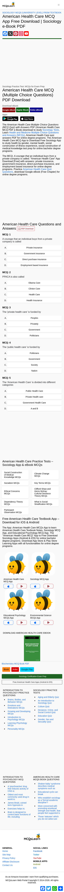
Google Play (27, 669)
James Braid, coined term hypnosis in (17, 804)
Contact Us (7, 865)
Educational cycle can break (48, 793)
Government (34, 330)
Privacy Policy (8, 858)
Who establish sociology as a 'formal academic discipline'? (49, 800)
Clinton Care (34, 289)
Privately (34, 324)
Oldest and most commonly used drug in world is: (18, 796)
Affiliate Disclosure (10, 861)
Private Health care (34, 397)
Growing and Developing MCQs (19, 712)
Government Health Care (34, 403)
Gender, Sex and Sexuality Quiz (46, 720)
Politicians (34, 335)
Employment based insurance (34, 265)
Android (36, 864)
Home (5, 851)
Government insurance (34, 253)
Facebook (37, 851)
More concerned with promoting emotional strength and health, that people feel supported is (49, 809)
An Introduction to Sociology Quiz (46, 701)
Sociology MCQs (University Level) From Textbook (31, 12)
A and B (34, 408)
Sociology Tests (51, 130)
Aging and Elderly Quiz (48, 697)
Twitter (36, 854)
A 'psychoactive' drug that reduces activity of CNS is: (18, 788)
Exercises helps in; (16, 808)
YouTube (37, 858)
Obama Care (34, 283)
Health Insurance (34, 300)
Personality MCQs (16, 729)
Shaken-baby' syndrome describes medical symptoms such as (49, 786)
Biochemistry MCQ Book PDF (15, 664)
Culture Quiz (44, 706)
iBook (6, 669)
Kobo (15, 669)
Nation (34, 371)
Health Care (34, 294)
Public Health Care (34, 391)
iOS (35, 868)
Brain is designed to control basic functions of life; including (19, 814)
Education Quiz (45, 716)
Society (34, 365)
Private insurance (34, 247)
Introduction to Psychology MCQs (16, 718)
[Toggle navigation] (59, 4)
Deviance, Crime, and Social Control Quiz (48, 711)
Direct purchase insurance (34, 259)
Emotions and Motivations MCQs (16, 706)
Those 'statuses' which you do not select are (48, 817)
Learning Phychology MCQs (17, 724)
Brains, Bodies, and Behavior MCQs (17, 700)
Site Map (6, 854)
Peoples (34, 318)
